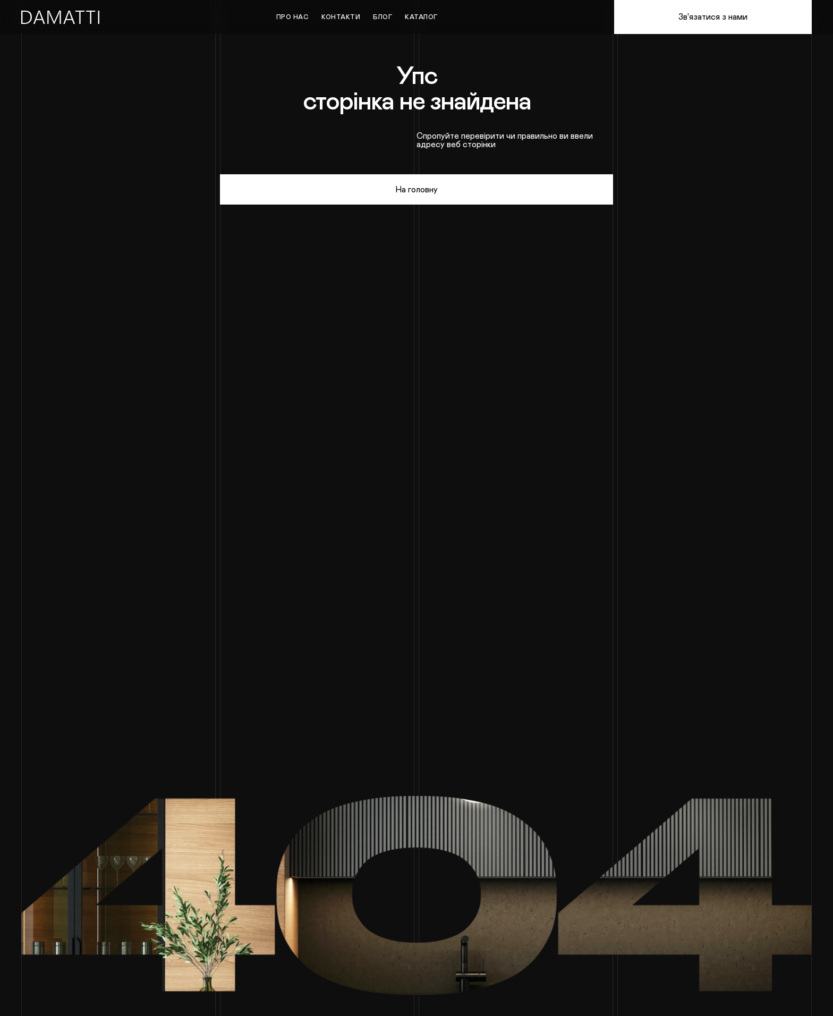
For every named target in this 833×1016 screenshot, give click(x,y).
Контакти (340, 17)
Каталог (421, 17)
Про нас (292, 17)
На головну (416, 189)
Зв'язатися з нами (712, 17)
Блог (382, 17)
